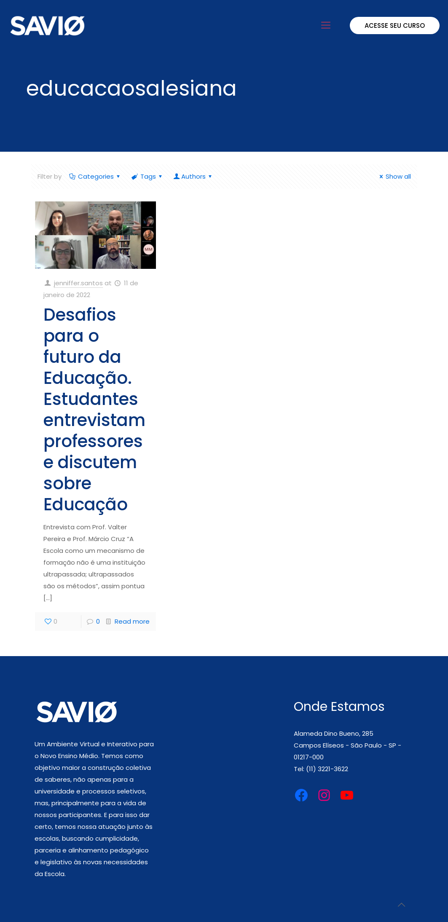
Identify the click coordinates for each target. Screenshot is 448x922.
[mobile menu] (326, 25)
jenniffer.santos (78, 283)
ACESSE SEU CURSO (395, 25)
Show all (394, 176)
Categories (95, 176)
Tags (147, 176)
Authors (193, 176)
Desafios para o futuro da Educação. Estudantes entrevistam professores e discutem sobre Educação (94, 409)
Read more (132, 621)
